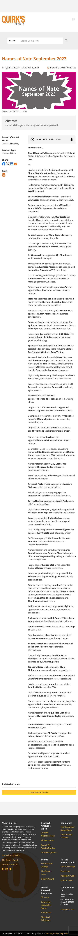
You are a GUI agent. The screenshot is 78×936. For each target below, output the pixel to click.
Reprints (64, 933)
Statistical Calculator (45, 918)
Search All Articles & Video (48, 846)
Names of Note (9, 153)
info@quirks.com (67, 909)
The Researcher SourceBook (68, 828)
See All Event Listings (46, 865)
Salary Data (46, 912)
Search (12, 40)
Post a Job (65, 871)
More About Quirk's (11, 855)
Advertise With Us (10, 864)
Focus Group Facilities (66, 836)
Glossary (45, 897)
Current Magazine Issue (48, 834)
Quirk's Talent (67, 880)
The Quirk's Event (10, 860)
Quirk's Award (47, 878)
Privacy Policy (52, 933)
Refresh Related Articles (39, 792)
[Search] (41, 40)
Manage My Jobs (68, 875)
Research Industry (10, 143)
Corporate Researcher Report (46, 905)
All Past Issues (47, 840)
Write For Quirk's (48, 852)
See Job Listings (68, 866)
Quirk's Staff (13, 67)
